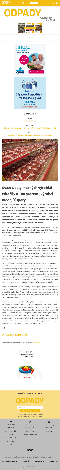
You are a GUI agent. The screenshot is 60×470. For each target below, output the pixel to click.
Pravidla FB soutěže (11, 438)
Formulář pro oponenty (30, 435)
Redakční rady (30, 431)
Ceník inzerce (49, 428)
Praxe (38, 128)
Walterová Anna (30, 121)
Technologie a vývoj (48, 128)
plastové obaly (27, 135)
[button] (30, 410)
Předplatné (11, 427)
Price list (49, 431)
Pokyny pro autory (30, 428)
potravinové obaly (46, 135)
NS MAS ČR (43, 457)
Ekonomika (8, 128)
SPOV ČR (36, 457)
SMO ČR (23, 457)
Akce (11, 445)
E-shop (11, 434)
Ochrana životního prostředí (24, 128)
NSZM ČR (51, 457)
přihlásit (37, 343)
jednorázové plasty (14, 135)
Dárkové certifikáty (11, 431)
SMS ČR (29, 457)
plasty (36, 135)
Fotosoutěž (11, 441)
